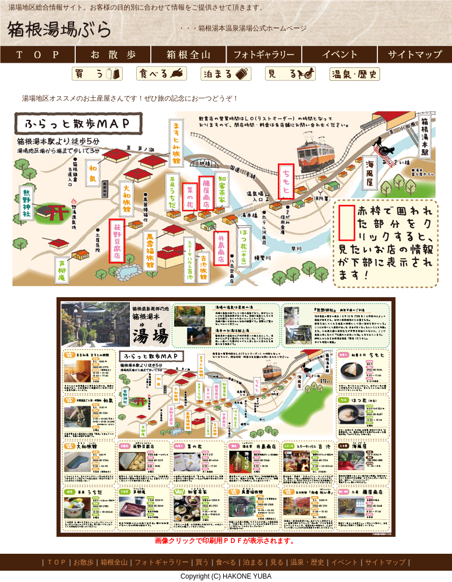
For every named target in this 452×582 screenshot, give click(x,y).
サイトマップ (385, 562)
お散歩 (83, 562)
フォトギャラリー (161, 562)
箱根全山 (114, 562)
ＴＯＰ (56, 562)
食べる (226, 562)
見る (277, 562)
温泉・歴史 (307, 562)
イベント (344, 562)
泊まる (253, 562)
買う (202, 562)
